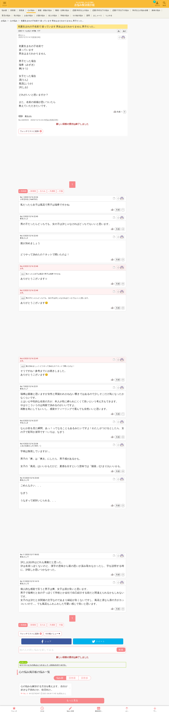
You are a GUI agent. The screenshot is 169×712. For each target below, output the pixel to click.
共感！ (121, 111)
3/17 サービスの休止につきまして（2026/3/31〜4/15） (43, 665)
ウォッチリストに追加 (29, 131)
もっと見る (72, 700)
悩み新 (4, 10)
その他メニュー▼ (52, 634)
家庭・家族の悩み (45, 10)
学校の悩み (64, 16)
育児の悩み (6, 16)
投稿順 (23, 191)
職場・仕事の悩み (62, 10)
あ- (119, 31)
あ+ (124, 31)
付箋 (61, 191)
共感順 (52, 191)
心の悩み (31, 10)
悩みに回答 (70, 711)
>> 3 (22, 366)
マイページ (157, 3)
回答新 (13, 10)
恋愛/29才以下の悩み (100, 10)
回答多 (21, 10)
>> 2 (22, 298)
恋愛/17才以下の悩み (120, 10)
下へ (154, 711)
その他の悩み (78, 16)
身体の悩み (156, 10)
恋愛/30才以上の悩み (81, 10)
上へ (126, 711)
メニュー (4, 3)
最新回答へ (98, 711)
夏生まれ (28, 116)
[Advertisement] (147, 67)
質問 (88, 16)
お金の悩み (28, 16)
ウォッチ (14, 711)
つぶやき (108, 16)
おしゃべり (97, 16)
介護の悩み (40, 16)
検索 (164, 3)
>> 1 (22, 274)
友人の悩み (52, 16)
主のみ (42, 191)
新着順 (33, 191)
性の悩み (17, 16)
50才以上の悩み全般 (140, 10)
